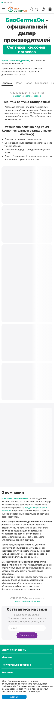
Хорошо (14, 696)
